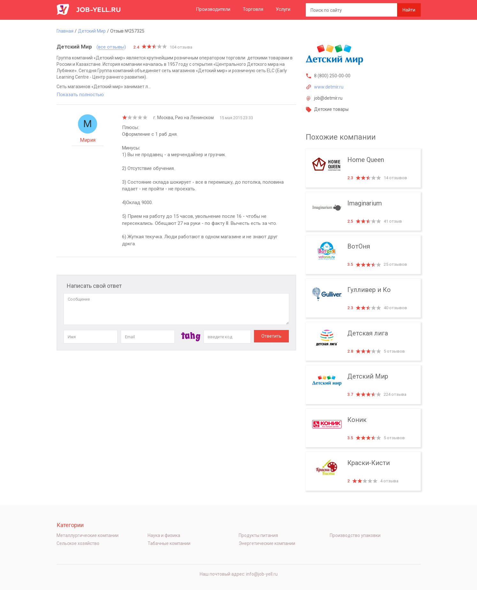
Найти (409, 9)
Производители (213, 9)
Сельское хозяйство (78, 543)
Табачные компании (169, 543)
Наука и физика (164, 535)
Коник (363, 428)
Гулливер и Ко (363, 298)
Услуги (283, 9)
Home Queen (363, 168)
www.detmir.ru (328, 86)
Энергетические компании (267, 543)
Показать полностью (80, 94)
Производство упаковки (355, 535)
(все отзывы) (111, 47)
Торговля (253, 9)
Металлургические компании (88, 535)
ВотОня (363, 254)
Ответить (271, 336)
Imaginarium (363, 211)
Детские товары (331, 109)
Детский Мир (363, 384)
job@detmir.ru (328, 98)
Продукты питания (258, 535)
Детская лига (363, 341)
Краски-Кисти (363, 471)
